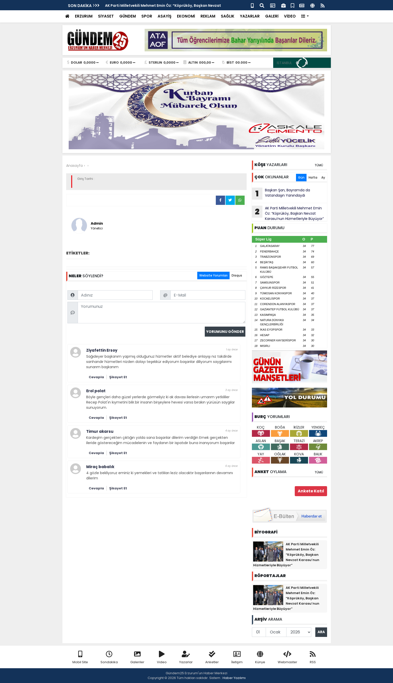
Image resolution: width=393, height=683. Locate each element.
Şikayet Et (118, 377)
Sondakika (109, 657)
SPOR (146, 16)
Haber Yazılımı (234, 677)
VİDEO (290, 16)
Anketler (212, 657)
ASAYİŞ (164, 16)
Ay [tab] (323, 177)
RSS (313, 657)
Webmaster (287, 657)
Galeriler (137, 657)
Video (162, 657)
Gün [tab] (301, 177)
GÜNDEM (127, 16)
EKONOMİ (186, 16)
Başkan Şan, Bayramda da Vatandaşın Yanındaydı (281, 194)
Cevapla (96, 377)
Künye (260, 657)
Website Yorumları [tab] (213, 275)
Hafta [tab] (313, 177)
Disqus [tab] (237, 275)
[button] (305, 16)
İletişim (237, 657)
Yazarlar (186, 657)
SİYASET (106, 16)
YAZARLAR (250, 16)
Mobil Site (80, 657)
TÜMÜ (319, 165)
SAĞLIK (227, 16)
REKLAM (208, 16)
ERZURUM (83, 16)
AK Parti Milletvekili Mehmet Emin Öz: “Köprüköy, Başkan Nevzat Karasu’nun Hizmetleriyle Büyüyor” (288, 213)
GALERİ (271, 16)
